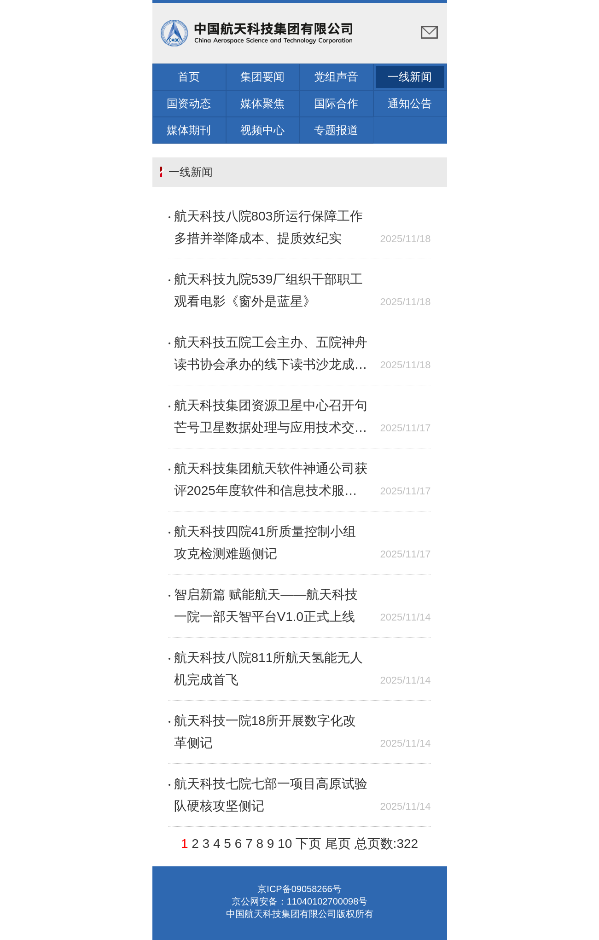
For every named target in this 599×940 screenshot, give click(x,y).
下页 (308, 843)
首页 (189, 76)
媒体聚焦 (262, 103)
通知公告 (410, 103)
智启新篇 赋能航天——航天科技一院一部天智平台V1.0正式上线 (266, 605)
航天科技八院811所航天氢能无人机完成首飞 (268, 668)
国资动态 (189, 103)
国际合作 (336, 103)
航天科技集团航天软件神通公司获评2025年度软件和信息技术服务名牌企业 (270, 481)
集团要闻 (262, 76)
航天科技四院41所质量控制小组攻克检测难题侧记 (265, 542)
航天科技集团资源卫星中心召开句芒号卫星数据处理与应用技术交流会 (270, 418)
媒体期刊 (189, 130)
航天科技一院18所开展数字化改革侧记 (265, 732)
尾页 (338, 843)
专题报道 (336, 130)
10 (285, 843)
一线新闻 (410, 76)
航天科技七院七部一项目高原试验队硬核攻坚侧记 (270, 795)
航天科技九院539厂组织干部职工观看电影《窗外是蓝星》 (268, 290)
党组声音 (336, 76)
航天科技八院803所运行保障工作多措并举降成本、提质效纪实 (268, 227)
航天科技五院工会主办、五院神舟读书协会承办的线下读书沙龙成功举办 (270, 355)
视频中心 (262, 130)
